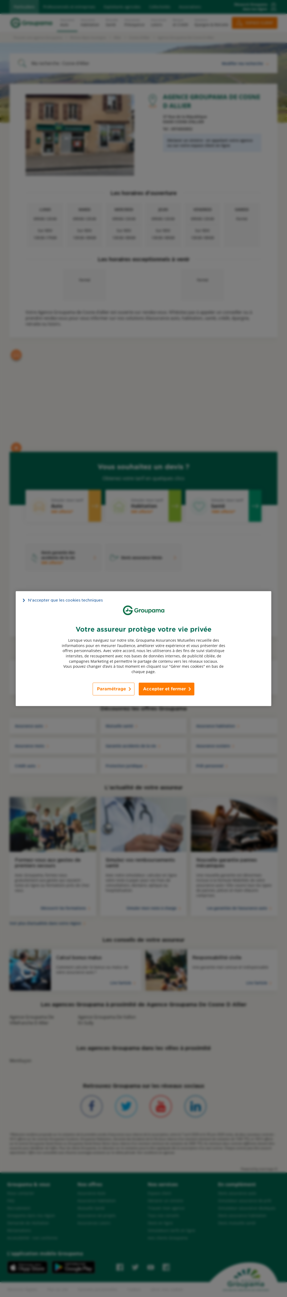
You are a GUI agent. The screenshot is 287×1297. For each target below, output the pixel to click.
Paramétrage (111, 688)
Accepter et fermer (164, 688)
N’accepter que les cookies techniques (65, 600)
